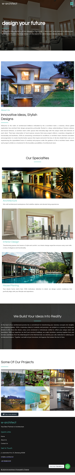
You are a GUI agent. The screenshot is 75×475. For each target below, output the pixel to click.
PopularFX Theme (22, 470)
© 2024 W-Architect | (8, 470)
